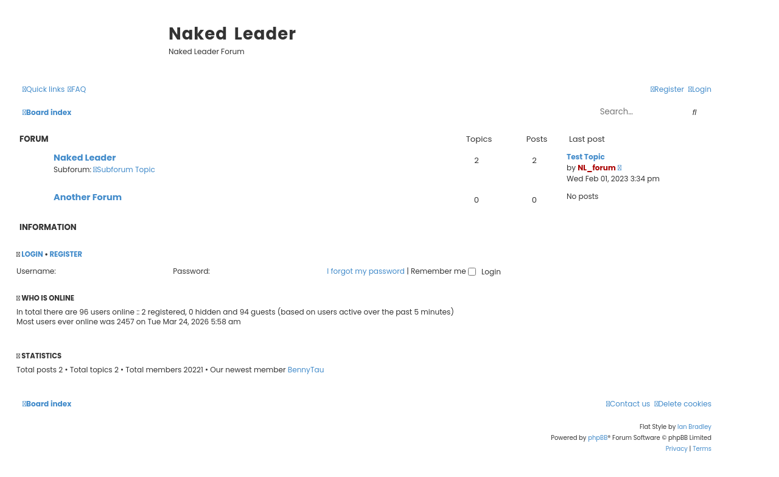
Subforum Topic (124, 169)
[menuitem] (77, 90)
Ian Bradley (694, 426)
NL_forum (597, 167)
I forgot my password (366, 271)
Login (32, 254)
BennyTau (306, 370)
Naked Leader (85, 157)
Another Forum (88, 197)
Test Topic (586, 156)
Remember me (443, 271)
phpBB (597, 437)
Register (65, 254)
